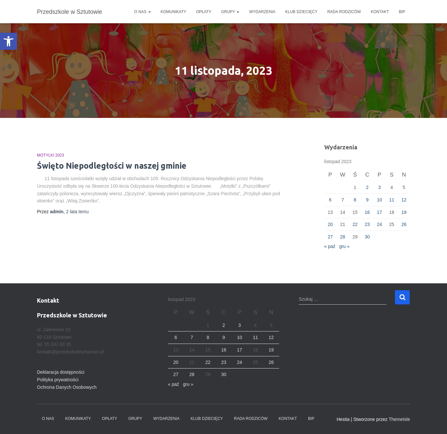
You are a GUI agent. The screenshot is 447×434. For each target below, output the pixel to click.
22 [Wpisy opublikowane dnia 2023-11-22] (355, 224)
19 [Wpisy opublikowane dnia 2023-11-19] (404, 212)
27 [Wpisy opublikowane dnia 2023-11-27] (330, 236)
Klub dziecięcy (301, 11)
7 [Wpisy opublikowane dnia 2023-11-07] (342, 199)
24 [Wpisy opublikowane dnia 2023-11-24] (379, 224)
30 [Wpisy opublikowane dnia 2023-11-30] (367, 236)
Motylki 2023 (50, 155)
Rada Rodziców (344, 11)
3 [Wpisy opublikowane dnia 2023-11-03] (379, 187)
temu (77, 211)
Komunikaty (173, 11)
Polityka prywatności (58, 379)
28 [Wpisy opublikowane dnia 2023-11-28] (342, 236)
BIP (402, 11)
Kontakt (380, 11)
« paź (329, 246)
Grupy (230, 11)
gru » (344, 246)
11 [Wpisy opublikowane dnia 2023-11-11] (391, 199)
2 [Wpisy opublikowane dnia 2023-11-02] (367, 187)
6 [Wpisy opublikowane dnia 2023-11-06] (330, 199)
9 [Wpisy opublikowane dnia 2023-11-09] (367, 199)
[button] (8, 41)
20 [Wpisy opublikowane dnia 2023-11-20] (330, 224)
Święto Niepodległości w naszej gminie (112, 165)
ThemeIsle (399, 419)
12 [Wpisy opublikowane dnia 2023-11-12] (404, 199)
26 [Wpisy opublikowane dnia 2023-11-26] (404, 224)
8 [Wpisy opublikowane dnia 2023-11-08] (355, 199)
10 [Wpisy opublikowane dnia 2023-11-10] (379, 199)
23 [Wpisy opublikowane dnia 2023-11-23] (367, 224)
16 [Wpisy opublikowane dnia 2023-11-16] (367, 212)
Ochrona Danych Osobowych (67, 387)
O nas (142, 11)
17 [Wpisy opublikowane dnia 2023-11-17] (379, 212)
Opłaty (203, 11)
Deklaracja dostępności (60, 372)
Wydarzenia (262, 11)
